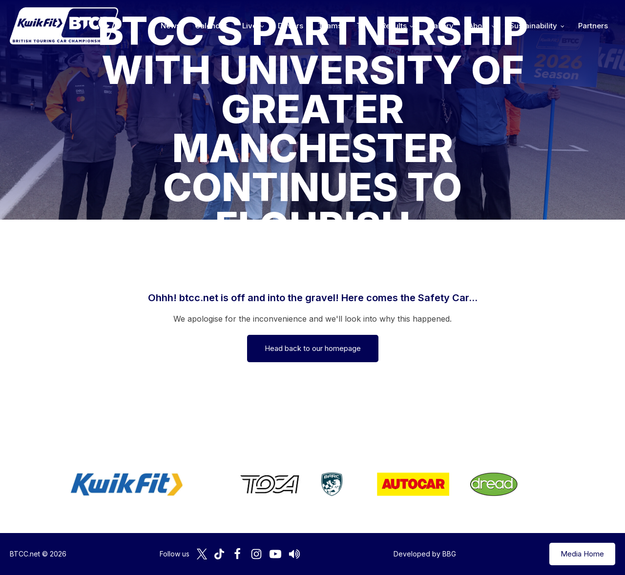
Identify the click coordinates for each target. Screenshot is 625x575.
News (170, 25)
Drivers (290, 25)
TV (361, 25)
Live (249, 25)
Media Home (582, 553)
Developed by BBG (425, 554)
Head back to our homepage (313, 348)
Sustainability (533, 25)
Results (394, 25)
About (478, 25)
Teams (330, 25)
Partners (593, 25)
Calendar (211, 25)
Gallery (441, 25)
